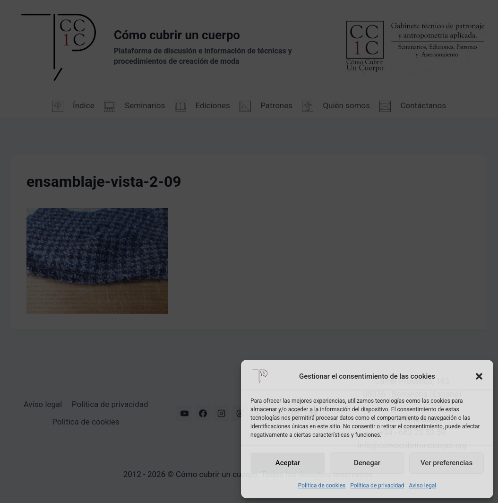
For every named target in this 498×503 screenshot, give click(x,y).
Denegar (367, 463)
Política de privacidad (377, 485)
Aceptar (288, 463)
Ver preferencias (446, 463)
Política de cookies (322, 485)
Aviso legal (422, 485)
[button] (479, 376)
